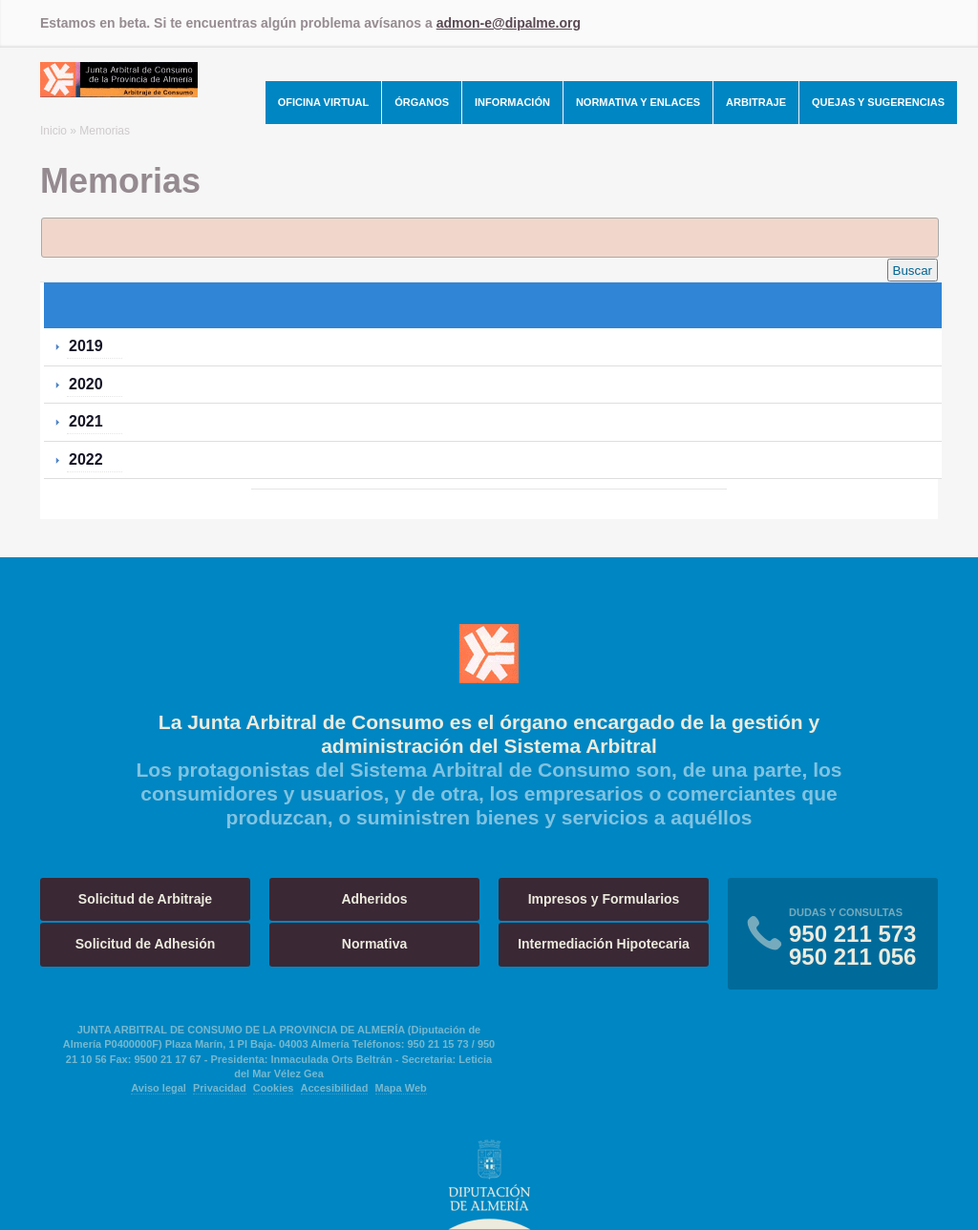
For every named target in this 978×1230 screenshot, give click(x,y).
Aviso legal (158, 1088)
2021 (86, 421)
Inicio (53, 130)
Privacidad (219, 1088)
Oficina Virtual (324, 102)
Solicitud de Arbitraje (145, 899)
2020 (86, 384)
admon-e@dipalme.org (508, 23)
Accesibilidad (335, 1088)
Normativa (374, 943)
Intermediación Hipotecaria (604, 943)
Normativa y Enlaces (638, 102)
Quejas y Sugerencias (878, 102)
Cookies (273, 1088)
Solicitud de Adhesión (145, 943)
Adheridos (374, 899)
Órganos (421, 102)
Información (512, 102)
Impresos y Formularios (604, 899)
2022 (86, 459)
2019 (86, 346)
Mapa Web (401, 1088)
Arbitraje (756, 102)
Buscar (912, 270)
